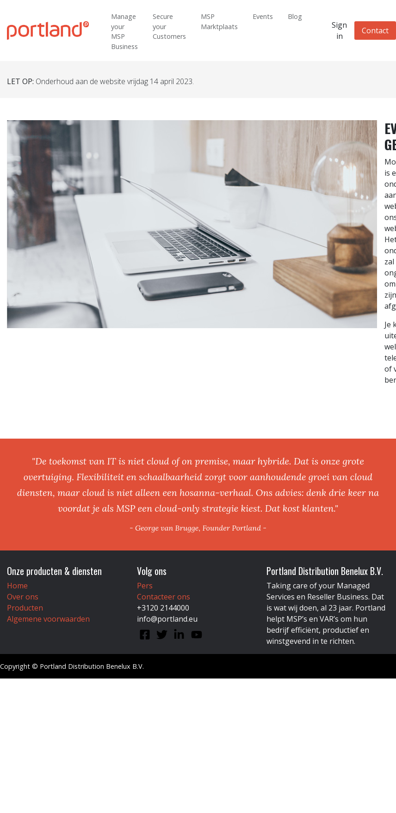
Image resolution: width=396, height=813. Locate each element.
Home (17, 586)
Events (263, 16)
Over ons (22, 597)
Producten (25, 608)
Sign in (339, 30)
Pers (145, 586)
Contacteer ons (163, 597)
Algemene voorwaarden (48, 619)
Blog (295, 16)
